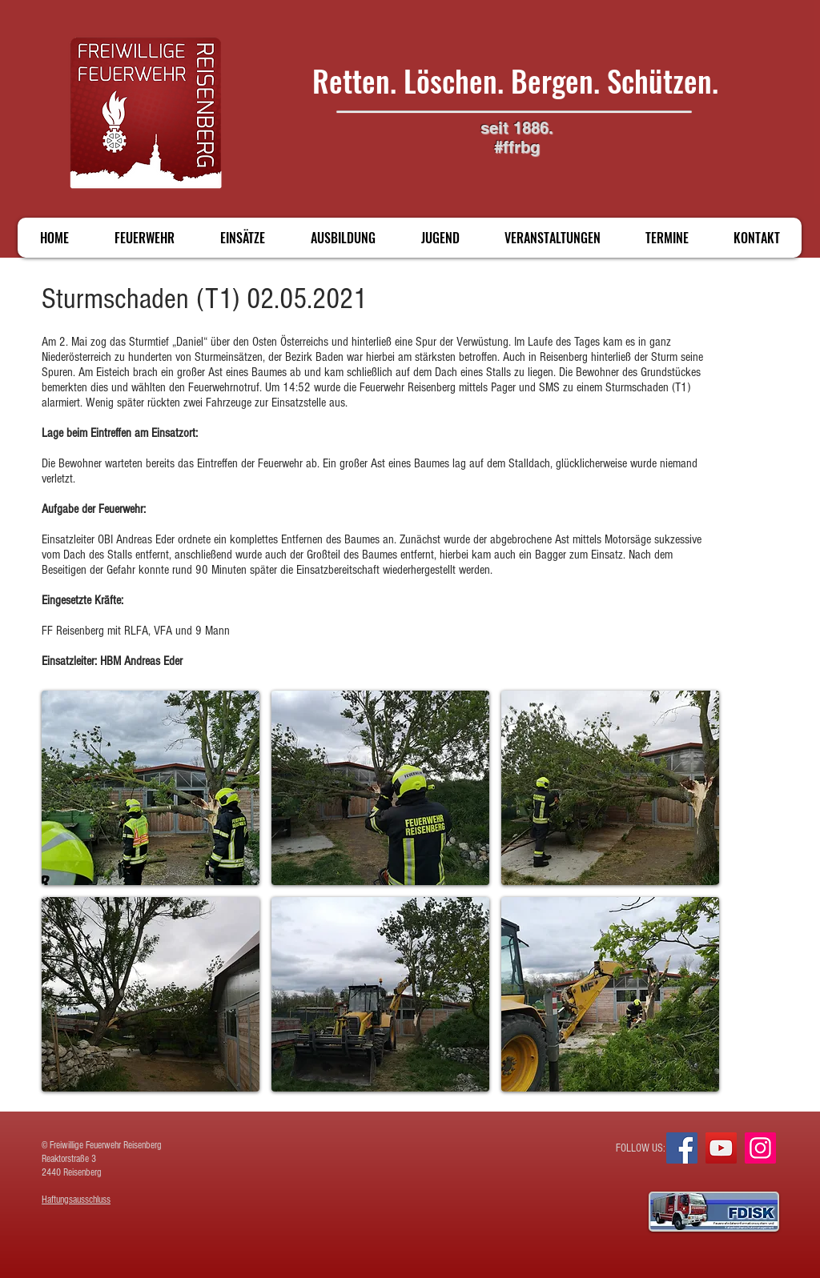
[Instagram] (760, 1148)
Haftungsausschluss (76, 1199)
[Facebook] (681, 1148)
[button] (150, 788)
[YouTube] (721, 1148)
